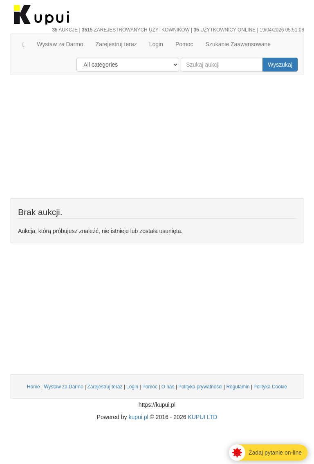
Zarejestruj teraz (116, 44)
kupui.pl (138, 417)
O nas (168, 387)
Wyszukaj (280, 64)
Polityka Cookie (270, 387)
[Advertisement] (157, 140)
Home (33, 387)
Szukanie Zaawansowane (238, 44)
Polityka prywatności (200, 387)
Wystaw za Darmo (60, 44)
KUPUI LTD (202, 417)
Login (156, 44)
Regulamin (237, 387)
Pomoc (184, 44)
